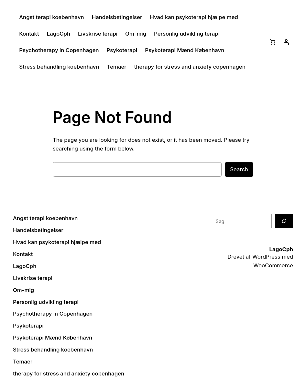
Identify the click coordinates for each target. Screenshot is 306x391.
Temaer (116, 66)
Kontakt (29, 33)
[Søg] (284, 221)
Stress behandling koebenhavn (59, 66)
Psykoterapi (122, 50)
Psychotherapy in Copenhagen (59, 50)
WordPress (266, 256)
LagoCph (58, 33)
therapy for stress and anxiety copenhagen (190, 66)
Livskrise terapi (97, 33)
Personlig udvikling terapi (187, 33)
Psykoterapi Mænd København (184, 50)
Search (239, 169)
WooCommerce (273, 265)
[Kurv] (272, 42)
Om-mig (135, 33)
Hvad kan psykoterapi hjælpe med (194, 17)
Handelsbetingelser (117, 17)
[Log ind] (286, 42)
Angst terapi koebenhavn (51, 17)
